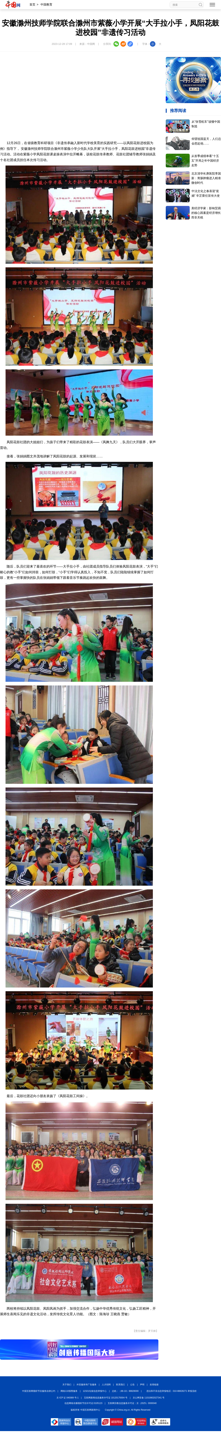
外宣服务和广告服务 (87, 1384)
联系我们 (120, 1384)
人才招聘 (106, 1384)
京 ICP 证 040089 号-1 (68, 1397)
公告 (132, 1384)
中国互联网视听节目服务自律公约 (38, 1391)
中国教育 (46, 4)
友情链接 (154, 1384)
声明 (142, 1384)
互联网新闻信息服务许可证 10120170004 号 (105, 1397)
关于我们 (66, 1384)
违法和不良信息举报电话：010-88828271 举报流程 (171, 1391)
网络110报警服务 (69, 1391)
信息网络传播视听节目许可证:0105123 (83, 1403)
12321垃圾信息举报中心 (95, 1391)
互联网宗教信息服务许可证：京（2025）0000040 (132, 1403)
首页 (32, 4)
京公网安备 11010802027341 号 (148, 1397)
